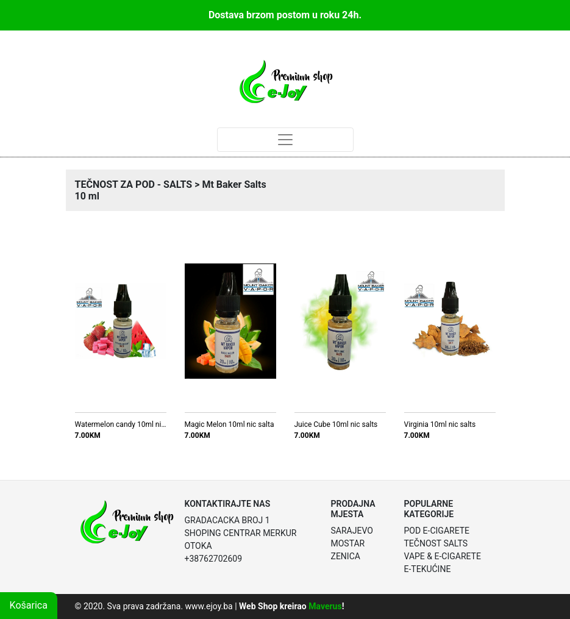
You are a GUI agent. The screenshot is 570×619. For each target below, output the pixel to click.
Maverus (324, 606)
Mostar (348, 543)
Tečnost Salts (436, 543)
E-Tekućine (427, 569)
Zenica (345, 556)
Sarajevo (352, 530)
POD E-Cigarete (437, 530)
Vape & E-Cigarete (442, 556)
